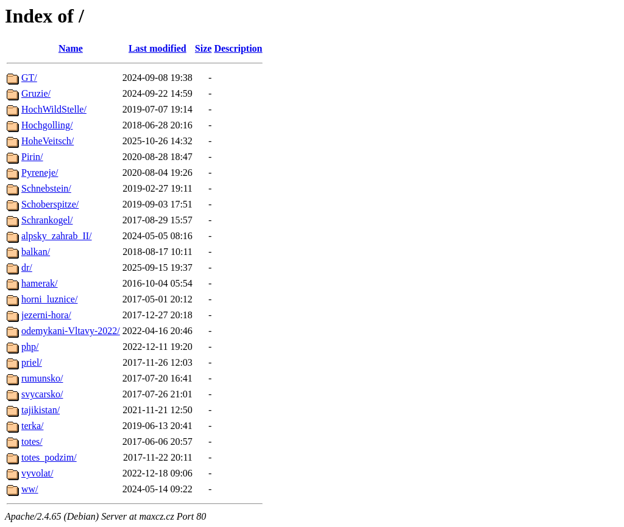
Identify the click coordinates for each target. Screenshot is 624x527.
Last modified (157, 48)
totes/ (32, 441)
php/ (29, 346)
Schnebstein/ (46, 188)
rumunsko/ (42, 378)
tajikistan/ (40, 410)
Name (70, 48)
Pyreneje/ (39, 172)
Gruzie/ (36, 93)
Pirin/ (32, 157)
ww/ (29, 489)
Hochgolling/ (47, 125)
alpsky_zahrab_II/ (56, 236)
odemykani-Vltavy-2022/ (70, 331)
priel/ (31, 362)
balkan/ (35, 251)
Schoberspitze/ (50, 204)
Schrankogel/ (47, 220)
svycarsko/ (42, 394)
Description (238, 48)
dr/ (26, 267)
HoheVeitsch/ (47, 141)
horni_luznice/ (49, 299)
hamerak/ (39, 283)
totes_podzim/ (49, 457)
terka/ (32, 426)
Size (203, 48)
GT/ (29, 77)
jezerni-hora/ (46, 315)
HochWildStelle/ (54, 109)
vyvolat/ (37, 473)
